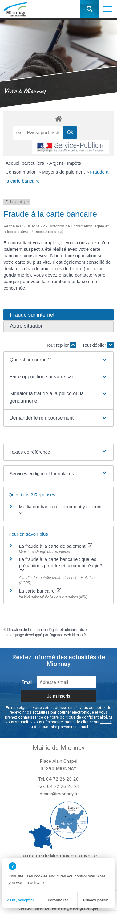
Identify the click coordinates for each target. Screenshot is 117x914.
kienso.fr (79, 635)
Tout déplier (98, 345)
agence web (61, 635)
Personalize (58, 900)
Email (27, 682)
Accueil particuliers (25, 163)
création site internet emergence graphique (58, 908)
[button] (108, 9)
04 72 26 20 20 (62, 779)
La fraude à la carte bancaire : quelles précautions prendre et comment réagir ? (60, 565)
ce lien (106, 721)
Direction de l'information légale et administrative (47, 630)
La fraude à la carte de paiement (55, 546)
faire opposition (80, 255)
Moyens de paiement (64, 172)
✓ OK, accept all (20, 900)
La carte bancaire (40, 590)
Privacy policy (95, 900)
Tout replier (61, 345)
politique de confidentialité (83, 717)
